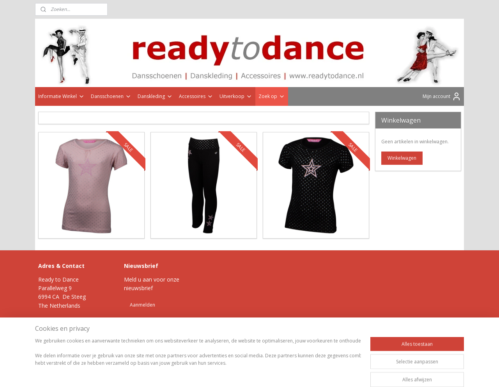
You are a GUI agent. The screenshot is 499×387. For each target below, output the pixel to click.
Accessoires (196, 96)
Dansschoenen (111, 96)
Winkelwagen (402, 158)
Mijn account (442, 96)
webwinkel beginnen (268, 352)
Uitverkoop (235, 96)
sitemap (222, 352)
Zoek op (271, 96)
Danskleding (155, 96)
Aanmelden (142, 304)
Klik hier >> (75, 323)
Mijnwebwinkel (336, 352)
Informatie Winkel (61, 96)
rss (238, 352)
